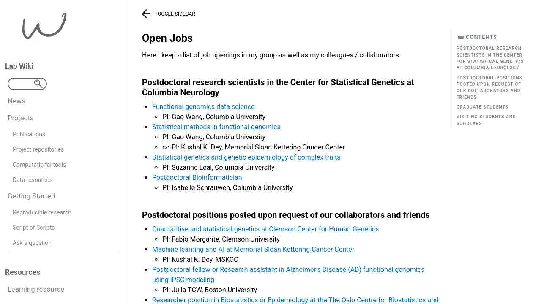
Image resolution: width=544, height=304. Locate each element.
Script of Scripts (34, 227)
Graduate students (482, 107)
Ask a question (32, 242)
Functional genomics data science (203, 107)
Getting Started (31, 196)
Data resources (32, 179)
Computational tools (39, 164)
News (16, 101)
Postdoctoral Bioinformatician (197, 178)
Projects (21, 118)
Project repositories (38, 149)
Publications (29, 134)
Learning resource (36, 289)
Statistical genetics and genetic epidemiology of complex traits (246, 157)
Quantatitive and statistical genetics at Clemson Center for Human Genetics (265, 229)
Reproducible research (42, 212)
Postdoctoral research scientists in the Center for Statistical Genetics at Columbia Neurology (490, 58)
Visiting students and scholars (486, 120)
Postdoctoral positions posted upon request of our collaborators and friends (489, 87)
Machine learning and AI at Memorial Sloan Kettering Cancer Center (253, 249)
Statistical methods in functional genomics (216, 127)
